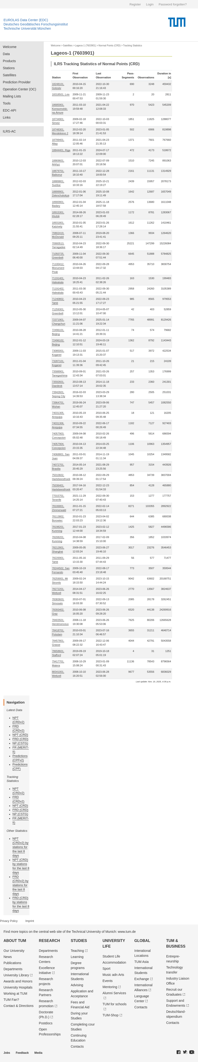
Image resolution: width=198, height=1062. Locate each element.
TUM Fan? (11, 1000)
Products (9, 61)
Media (38, 1052)
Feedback (22, 1052)
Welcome (9, 47)
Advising (77, 985)
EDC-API (9, 110)
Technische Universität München (27, 28)
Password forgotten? (173, 4)
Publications (12, 963)
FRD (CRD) (20, 739)
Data (6, 54)
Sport (106, 968)
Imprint (29, 921)
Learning (77, 957)
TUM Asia (141, 962)
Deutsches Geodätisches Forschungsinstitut (36, 24)
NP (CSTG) (20, 743)
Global (142, 941)
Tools (7, 103)
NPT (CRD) (20, 734)
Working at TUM (15, 993)
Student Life (111, 956)
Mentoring (110, 987)
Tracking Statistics (132, 45)
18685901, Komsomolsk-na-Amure (60, 108)
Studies (79, 941)
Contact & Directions (19, 1006)
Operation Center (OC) (19, 89)
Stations (9, 68)
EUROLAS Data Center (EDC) (26, 20)
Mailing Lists (12, 96)
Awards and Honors (18, 981)
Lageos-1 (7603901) (85, 45)
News (8, 957)
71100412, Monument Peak (58, 268)
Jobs (7, 1052)
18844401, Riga (61, 150)
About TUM (15, 941)
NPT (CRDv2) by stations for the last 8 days (20, 847)
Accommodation (114, 962)
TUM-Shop (111, 1015)
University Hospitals (18, 987)
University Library (16, 975)
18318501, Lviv (61, 94)
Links (7, 117)
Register (135, 4)
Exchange (141, 979)
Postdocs (45, 1023)
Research (49, 941)
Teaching (77, 951)
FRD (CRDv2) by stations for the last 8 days (20, 885)
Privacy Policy (9, 921)
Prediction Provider (17, 82)
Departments (13, 969)
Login (150, 4)
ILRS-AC (9, 131)
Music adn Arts (113, 975)
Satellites (9, 75)
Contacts (77, 1046)
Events (108, 981)
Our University (14, 951)
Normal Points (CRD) (110, 45)
